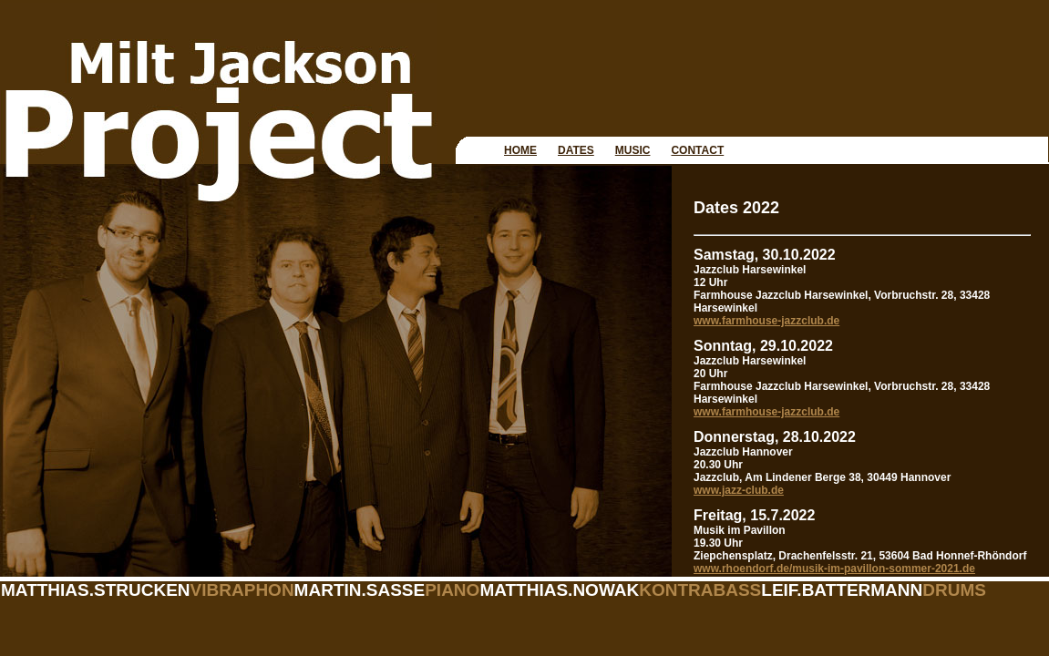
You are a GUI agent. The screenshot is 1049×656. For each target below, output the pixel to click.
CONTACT (697, 150)
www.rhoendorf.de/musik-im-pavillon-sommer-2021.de (834, 568)
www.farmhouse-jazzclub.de (766, 320)
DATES (576, 150)
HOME (520, 150)
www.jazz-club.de (739, 490)
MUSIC (633, 150)
